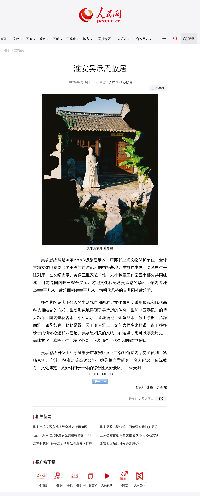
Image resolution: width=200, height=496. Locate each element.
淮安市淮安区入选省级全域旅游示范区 (60, 427)
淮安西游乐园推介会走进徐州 (121, 443)
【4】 (112, 374)
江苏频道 (19, 50)
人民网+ (58, 478)
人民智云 (123, 478)
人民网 (5, 50)
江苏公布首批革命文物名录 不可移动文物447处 (133, 435)
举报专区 (104, 39)
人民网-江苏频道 (120, 82)
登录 (191, 39)
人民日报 (41, 478)
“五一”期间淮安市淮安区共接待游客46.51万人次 (67, 435)
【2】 (95, 374)
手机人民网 (74, 478)
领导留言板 (90, 478)
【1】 (87, 374)
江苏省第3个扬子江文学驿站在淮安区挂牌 (62, 443)
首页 (3, 39)
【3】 (104, 374)
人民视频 (107, 478)
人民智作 (140, 478)
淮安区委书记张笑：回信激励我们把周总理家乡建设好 (138, 427)
